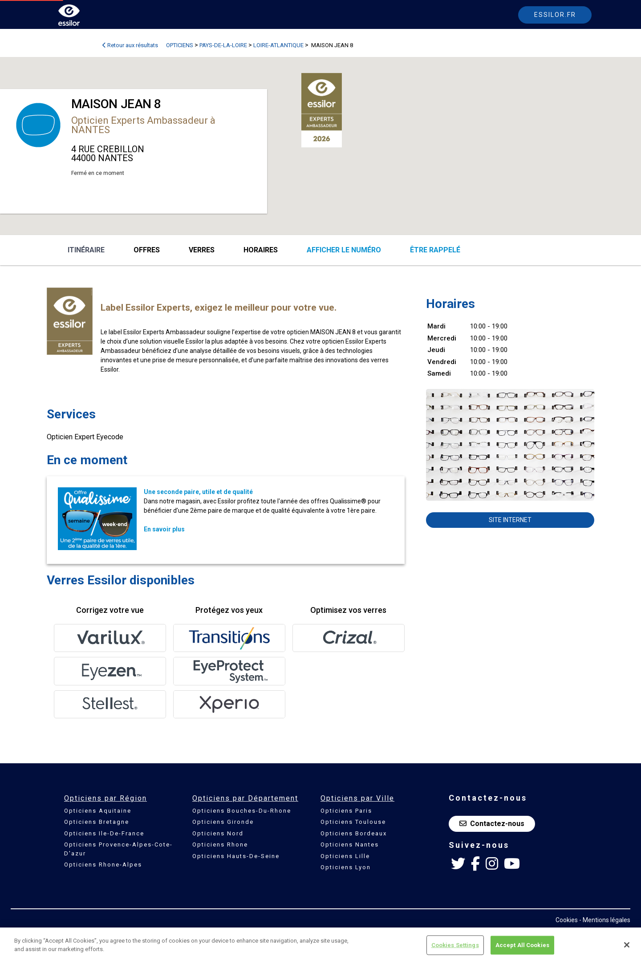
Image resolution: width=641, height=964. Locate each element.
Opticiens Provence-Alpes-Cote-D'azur (118, 849)
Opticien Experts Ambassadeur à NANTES (143, 125)
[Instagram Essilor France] (491, 864)
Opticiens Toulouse (353, 821)
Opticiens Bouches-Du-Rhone (241, 810)
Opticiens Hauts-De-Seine (236, 856)
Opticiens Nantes (349, 844)
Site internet (510, 519)
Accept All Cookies (522, 945)
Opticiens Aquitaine (97, 810)
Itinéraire (86, 250)
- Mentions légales (604, 919)
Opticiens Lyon (345, 867)
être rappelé (435, 250)
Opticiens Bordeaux (353, 833)
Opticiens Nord (217, 833)
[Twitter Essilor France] (458, 864)
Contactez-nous (491, 823)
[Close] (627, 945)
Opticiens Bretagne (96, 821)
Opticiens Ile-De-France (104, 833)
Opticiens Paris (346, 810)
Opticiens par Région (105, 798)
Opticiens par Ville (357, 798)
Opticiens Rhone (220, 844)
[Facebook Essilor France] (475, 864)
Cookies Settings (455, 945)
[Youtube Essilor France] (512, 864)
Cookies (567, 919)
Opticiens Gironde (223, 821)
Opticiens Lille (345, 856)
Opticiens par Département (245, 798)
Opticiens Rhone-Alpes (103, 864)
